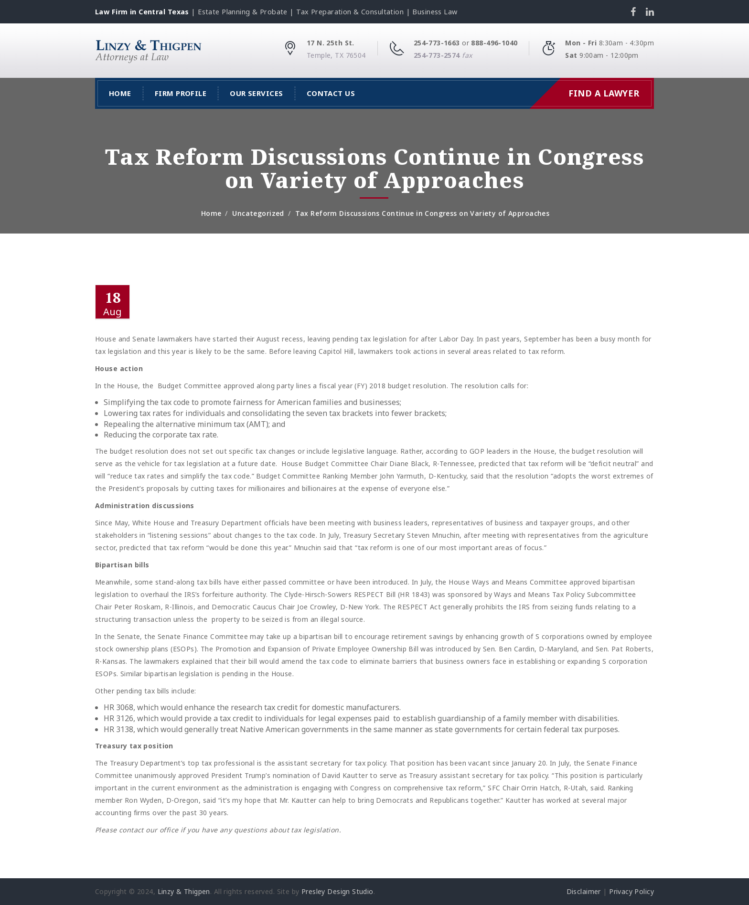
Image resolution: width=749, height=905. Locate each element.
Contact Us (331, 93)
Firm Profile (180, 93)
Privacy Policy (631, 891)
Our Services (256, 93)
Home (120, 93)
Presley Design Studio (337, 891)
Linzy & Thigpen (184, 891)
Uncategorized (258, 213)
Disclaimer (584, 891)
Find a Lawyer (604, 93)
